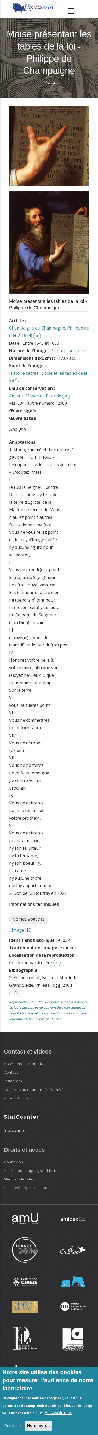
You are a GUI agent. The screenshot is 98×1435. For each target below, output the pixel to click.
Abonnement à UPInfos (24, 1064)
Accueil (50, 82)
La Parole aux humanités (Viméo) (34, 1089)
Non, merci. (38, 1425)
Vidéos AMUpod (18, 1098)
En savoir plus (58, 1412)
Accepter (12, 1425)
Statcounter (15, 1130)
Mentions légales (19, 1179)
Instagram (13, 1081)
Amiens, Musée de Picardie (35, 396)
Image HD (20, 930)
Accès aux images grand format (32, 1170)
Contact (11, 1072)
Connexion (13, 1162)
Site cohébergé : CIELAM (26, 1188)
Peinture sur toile (68, 351)
